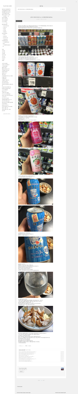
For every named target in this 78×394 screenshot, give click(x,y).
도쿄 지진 (3, 56)
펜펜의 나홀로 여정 (5, 107)
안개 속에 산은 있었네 (5, 98)
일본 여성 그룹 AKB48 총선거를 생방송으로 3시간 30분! (27, 351)
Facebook (24, 392)
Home (3, 49)
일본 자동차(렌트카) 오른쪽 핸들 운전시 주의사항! (26, 356)
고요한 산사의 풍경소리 (5, 64)
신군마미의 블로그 (5, 63)
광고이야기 (5, 37)
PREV (39, 380)
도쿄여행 (3, 53)
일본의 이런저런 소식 (6, 14)
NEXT (43, 380)
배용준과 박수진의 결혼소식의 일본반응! (24, 357)
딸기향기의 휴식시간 (5, 105)
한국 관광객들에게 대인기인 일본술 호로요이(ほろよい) (27, 358)
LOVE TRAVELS (4, 103)
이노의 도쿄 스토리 (7, 6)
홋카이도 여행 (5, 18)
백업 (4, 28)
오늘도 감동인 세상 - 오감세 (6, 109)
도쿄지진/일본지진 (5, 13)
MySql (4, 31)
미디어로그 (3, 57)
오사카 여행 (4, 21)
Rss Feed (18, 392)
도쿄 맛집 (3, 52)
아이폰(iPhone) (5, 40)
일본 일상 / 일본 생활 (6, 9)
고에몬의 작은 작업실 (5, 92)
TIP (4, 30)
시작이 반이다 (4, 96)
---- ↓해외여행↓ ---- (5, 16)
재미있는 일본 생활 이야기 (23, 369)
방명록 (3, 60)
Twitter (22, 392)
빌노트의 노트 (4, 91)
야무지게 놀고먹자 (5, 81)
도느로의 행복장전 (5, 89)
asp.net (5, 36)
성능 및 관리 (6, 25)
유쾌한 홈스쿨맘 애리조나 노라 (7, 99)
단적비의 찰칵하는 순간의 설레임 (7, 106)
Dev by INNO (4, 33)
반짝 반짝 (3, 110)
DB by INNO (4, 24)
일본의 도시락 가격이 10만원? (23, 355)
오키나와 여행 (4, 20)
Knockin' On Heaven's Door (6, 88)
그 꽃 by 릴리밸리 (4, 66)
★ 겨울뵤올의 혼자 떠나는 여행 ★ (7, 75)
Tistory (59, 392)
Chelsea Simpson (4, 71)
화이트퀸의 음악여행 (5, 82)
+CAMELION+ (4, 78)
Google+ (29, 392)
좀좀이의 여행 (4, 67)
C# (4, 34)
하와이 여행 (4, 17)
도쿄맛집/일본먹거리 (6, 10)
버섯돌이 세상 (4, 77)
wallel (65, 392)
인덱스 (5, 27)
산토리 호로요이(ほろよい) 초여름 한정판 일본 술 (25, 9)
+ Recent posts (19, 386)
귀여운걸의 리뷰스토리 (5, 70)
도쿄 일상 (3, 50)
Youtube (27, 392)
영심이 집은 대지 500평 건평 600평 (7, 102)
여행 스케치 (4, 74)
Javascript (5, 39)
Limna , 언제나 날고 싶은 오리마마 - (7, 95)
